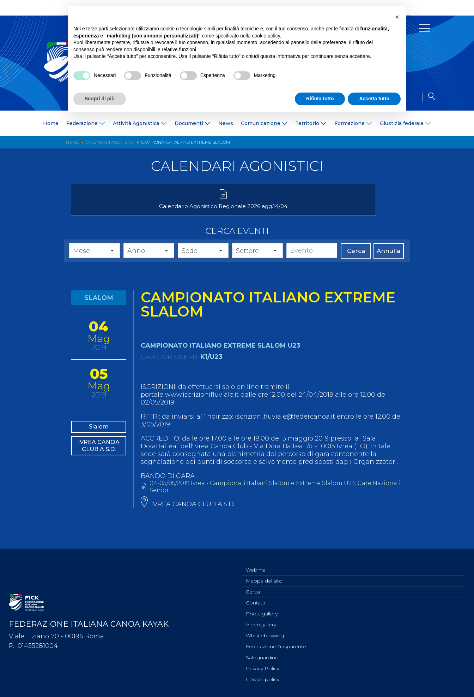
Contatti (255, 597)
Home (51, 123)
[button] (397, 17)
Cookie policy (262, 679)
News (225, 123)
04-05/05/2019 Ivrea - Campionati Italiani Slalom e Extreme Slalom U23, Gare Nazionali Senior (271, 498)
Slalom (99, 438)
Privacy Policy (262, 667)
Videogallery (261, 621)
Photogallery (262, 609)
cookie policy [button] (266, 36)
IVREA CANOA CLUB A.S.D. (99, 465)
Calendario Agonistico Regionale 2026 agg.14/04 (124, 213)
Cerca (356, 261)
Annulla (388, 261)
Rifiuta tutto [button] (320, 98)
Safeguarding (262, 655)
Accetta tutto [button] (374, 98)
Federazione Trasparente (276, 644)
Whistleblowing (265, 632)
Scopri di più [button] (100, 98)
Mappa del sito (264, 574)
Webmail (257, 562)
